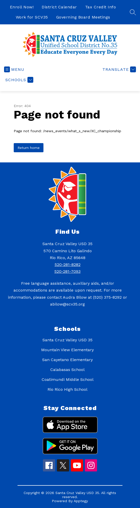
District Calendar (59, 7)
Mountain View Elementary (67, 349)
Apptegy (81, 501)
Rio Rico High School (67, 389)
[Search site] (133, 12)
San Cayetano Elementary (67, 359)
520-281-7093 (67, 271)
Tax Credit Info (100, 7)
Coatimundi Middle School (68, 379)
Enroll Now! (22, 7)
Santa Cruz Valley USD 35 (67, 339)
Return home (29, 148)
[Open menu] (14, 69)
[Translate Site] (118, 69)
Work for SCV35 (32, 17)
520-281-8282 (68, 264)
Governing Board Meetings (83, 17)
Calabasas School (67, 369)
